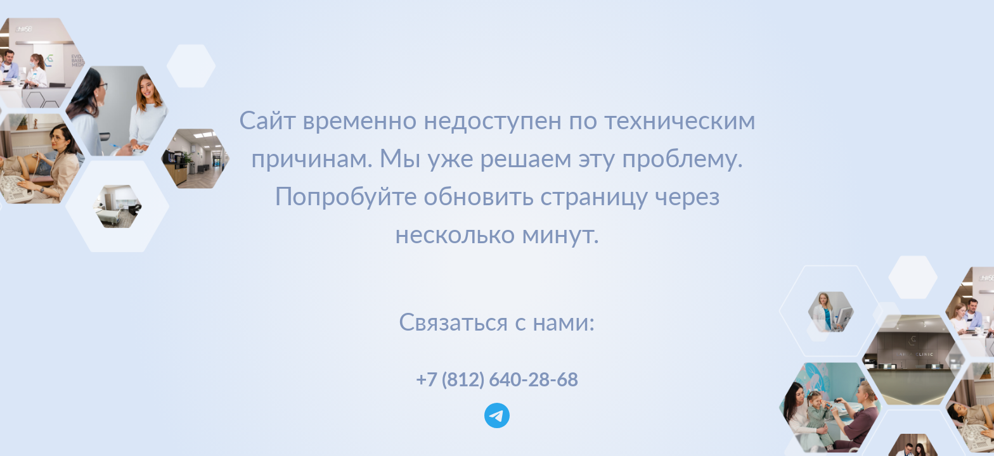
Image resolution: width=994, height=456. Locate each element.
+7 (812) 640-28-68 (497, 378)
